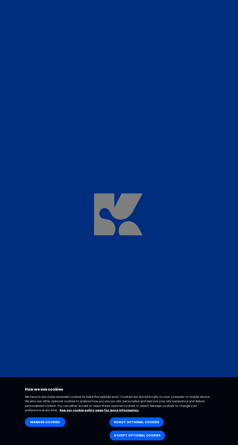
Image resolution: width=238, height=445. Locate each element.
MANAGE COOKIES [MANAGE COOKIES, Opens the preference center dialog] (45, 422)
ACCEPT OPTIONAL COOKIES (137, 435)
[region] (119, 411)
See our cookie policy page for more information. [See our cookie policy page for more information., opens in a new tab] (99, 410)
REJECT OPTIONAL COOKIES (136, 422)
